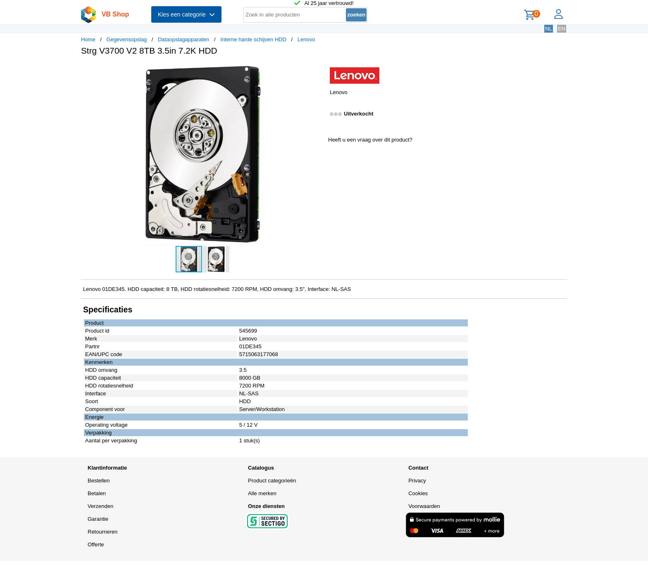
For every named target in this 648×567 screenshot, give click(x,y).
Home (88, 39)
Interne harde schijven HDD (253, 39)
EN (561, 29)
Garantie (98, 519)
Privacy (417, 480)
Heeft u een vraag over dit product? (370, 140)
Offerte (96, 544)
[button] (316, 70)
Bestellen (99, 480)
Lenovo (306, 39)
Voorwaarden (424, 506)
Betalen (97, 493)
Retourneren (102, 532)
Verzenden (100, 506)
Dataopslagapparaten (183, 39)
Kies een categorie (186, 14)
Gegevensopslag (127, 39)
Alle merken (262, 493)
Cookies (418, 493)
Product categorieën (272, 480)
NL (548, 29)
